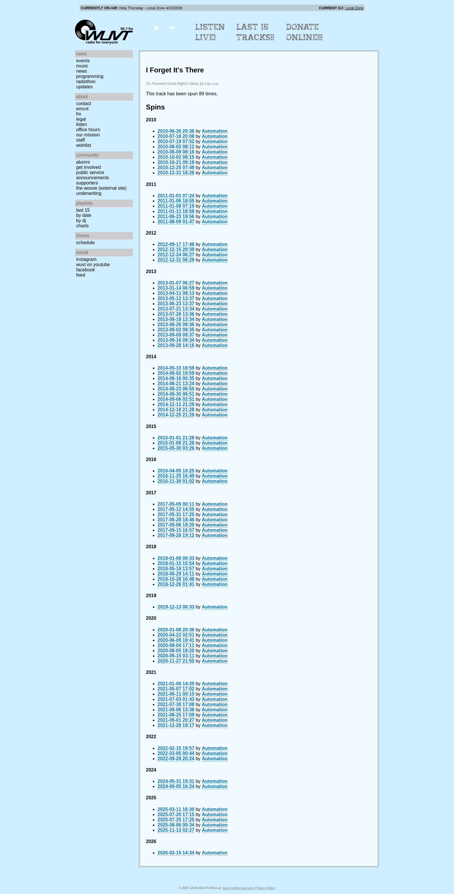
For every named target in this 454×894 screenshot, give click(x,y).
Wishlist (83, 145)
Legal (81, 119)
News (81, 71)
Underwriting (88, 193)
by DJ (81, 220)
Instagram (86, 259)
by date (83, 215)
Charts (82, 225)
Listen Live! (210, 32)
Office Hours (88, 129)
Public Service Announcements (92, 175)
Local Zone (354, 8)
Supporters (87, 182)
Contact (83, 103)
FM (78, 113)
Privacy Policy (265, 888)
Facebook (85, 269)
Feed (80, 275)
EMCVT (82, 108)
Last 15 (83, 210)
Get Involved (88, 167)
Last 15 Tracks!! (255, 32)
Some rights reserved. (238, 888)
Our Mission (88, 134)
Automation (215, 131)
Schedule (85, 242)
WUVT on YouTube (93, 264)
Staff (80, 140)
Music (82, 65)
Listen (81, 124)
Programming (89, 76)
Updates (84, 86)
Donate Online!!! (304, 32)
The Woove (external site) (101, 188)
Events (83, 60)
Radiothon (86, 81)
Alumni (83, 162)
